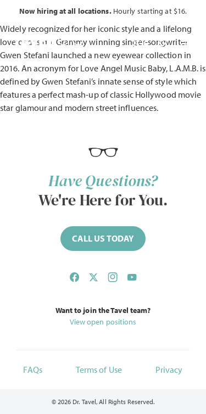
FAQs (32, 369)
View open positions (103, 322)
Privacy (169, 369)
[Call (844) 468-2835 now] (103, 238)
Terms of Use (99, 369)
